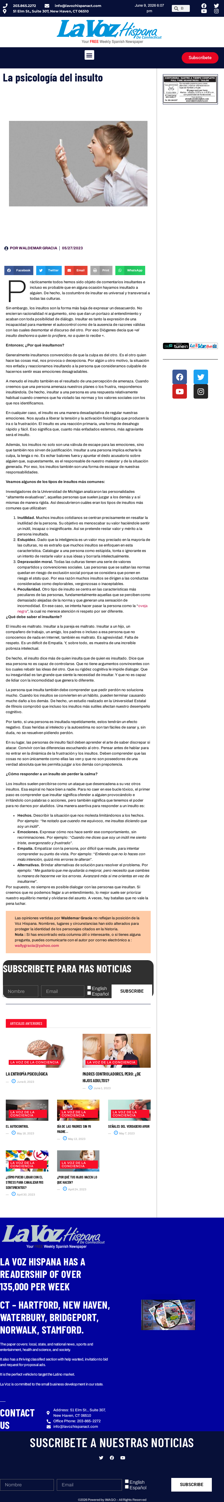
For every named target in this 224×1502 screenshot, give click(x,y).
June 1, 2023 (99, 1088)
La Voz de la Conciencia (34, 1062)
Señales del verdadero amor (128, 1126)
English (99, 988)
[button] (89, 55)
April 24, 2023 (74, 1189)
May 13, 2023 (74, 1138)
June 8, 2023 (23, 1081)
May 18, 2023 (23, 1133)
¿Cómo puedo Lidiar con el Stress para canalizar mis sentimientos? (24, 1182)
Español (100, 993)
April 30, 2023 (23, 1194)
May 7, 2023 (124, 1133)
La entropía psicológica (27, 1073)
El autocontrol (17, 1126)
